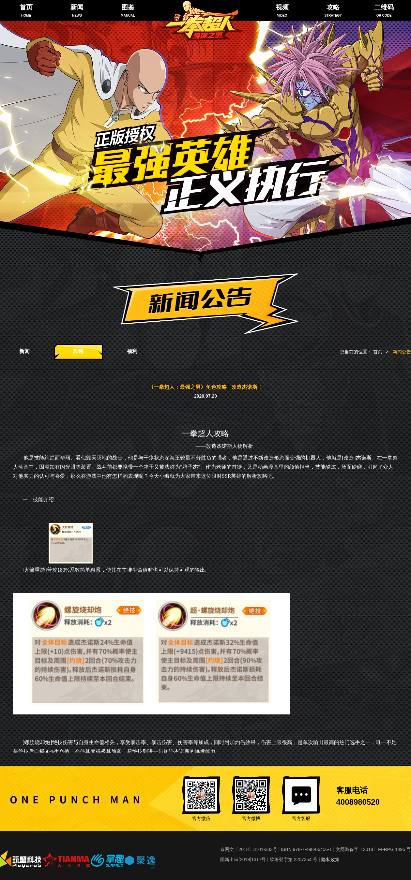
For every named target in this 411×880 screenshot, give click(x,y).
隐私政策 (330, 859)
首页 (377, 351)
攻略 (78, 351)
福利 (132, 351)
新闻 (24, 351)
